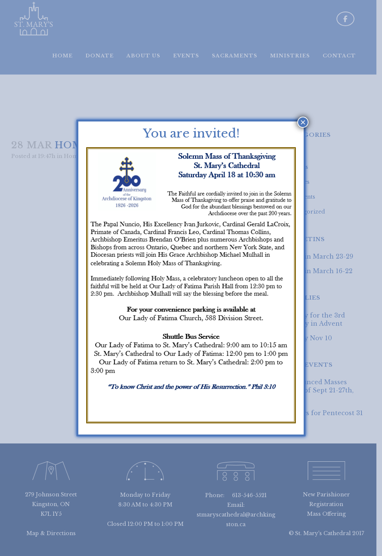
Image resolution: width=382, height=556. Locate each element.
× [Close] (303, 122)
